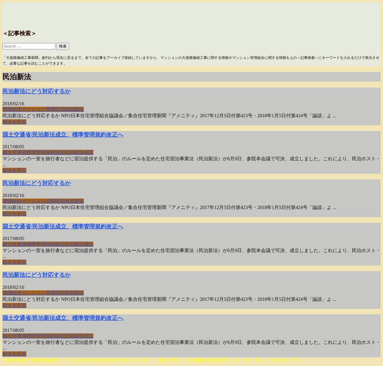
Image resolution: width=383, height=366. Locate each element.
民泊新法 (74, 109)
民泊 (60, 109)
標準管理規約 (40, 152)
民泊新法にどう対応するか (36, 91)
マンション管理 (38, 109)
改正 (60, 152)
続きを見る (14, 121)
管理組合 (12, 109)
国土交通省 (14, 152)
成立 (88, 152)
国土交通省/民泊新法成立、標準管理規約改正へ (62, 135)
